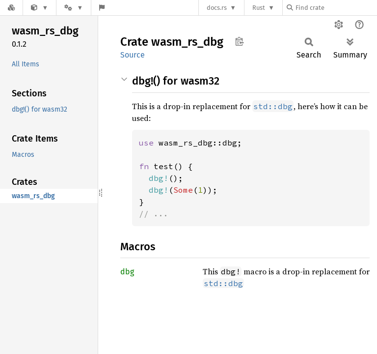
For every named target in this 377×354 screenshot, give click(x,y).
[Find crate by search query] (336, 7)
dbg (127, 271)
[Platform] (73, 7)
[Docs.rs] (11, 7)
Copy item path (239, 41)
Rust (258, 7)
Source (132, 54)
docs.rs (217, 7)
